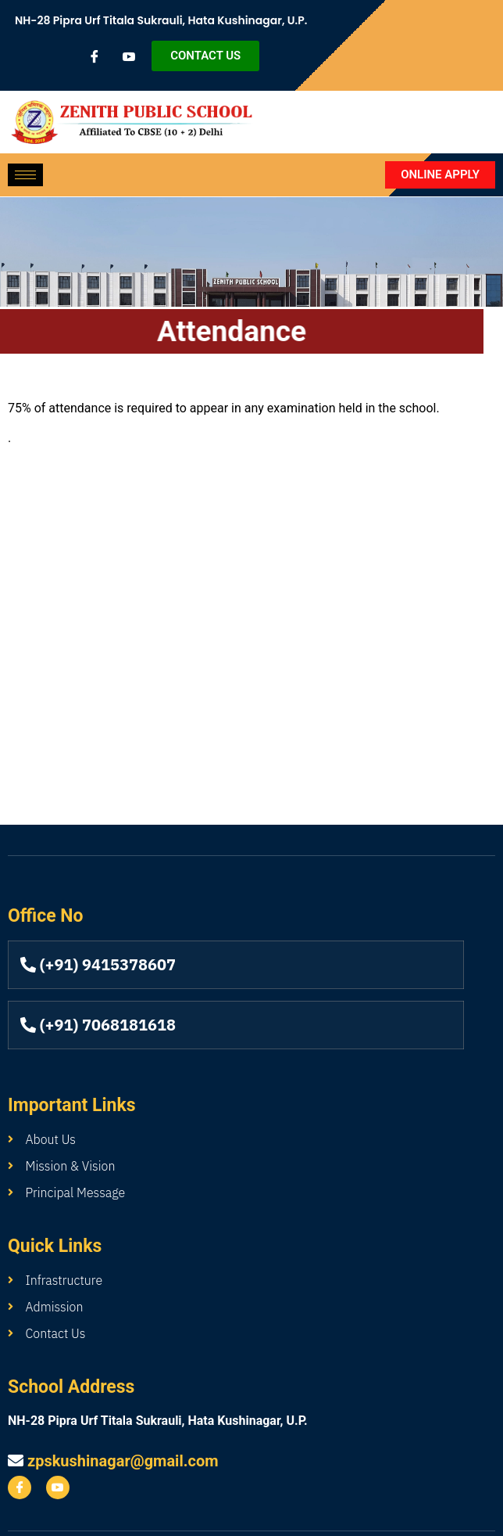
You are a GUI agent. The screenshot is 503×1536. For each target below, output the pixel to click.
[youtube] (129, 56)
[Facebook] (94, 56)
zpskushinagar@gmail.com (123, 1460)
